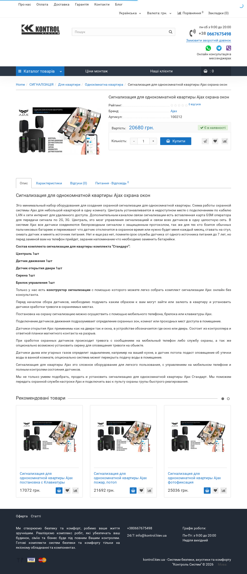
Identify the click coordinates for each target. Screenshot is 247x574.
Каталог (40, 70)
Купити (175, 141)
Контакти (102, 4)
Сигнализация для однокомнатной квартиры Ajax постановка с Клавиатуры (46, 477)
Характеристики (49, 183)
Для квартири (69, 84)
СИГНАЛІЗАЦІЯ (41, 84)
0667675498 (215, 33)
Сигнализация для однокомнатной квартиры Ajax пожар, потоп (120, 477)
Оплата (42, 4)
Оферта (22, 516)
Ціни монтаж (96, 71)
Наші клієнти (161, 71)
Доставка (61, 4)
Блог (119, 4)
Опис (24, 183)
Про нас (24, 4)
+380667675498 (139, 528)
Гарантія (82, 4)
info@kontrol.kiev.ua (151, 535)
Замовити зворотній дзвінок (208, 40)
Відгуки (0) (78, 183)
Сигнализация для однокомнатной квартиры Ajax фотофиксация (194, 477)
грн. (160, 13)
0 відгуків (195, 104)
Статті (36, 516)
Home (20, 84)
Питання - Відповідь (112, 183)
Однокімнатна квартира (104, 84)
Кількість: (119, 141)
